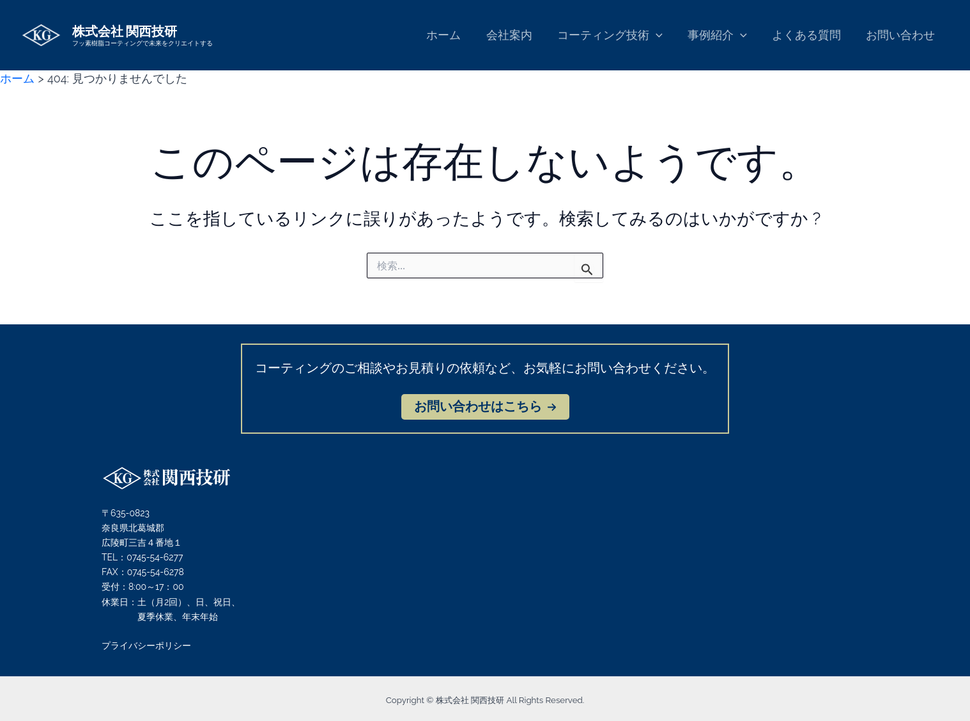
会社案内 (518, 35)
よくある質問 (809, 35)
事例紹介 (722, 35)
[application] (663, 35)
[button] (485, 407)
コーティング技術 (617, 35)
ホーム (455, 35)
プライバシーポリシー (146, 645)
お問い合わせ (901, 35)
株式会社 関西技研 (124, 30)
